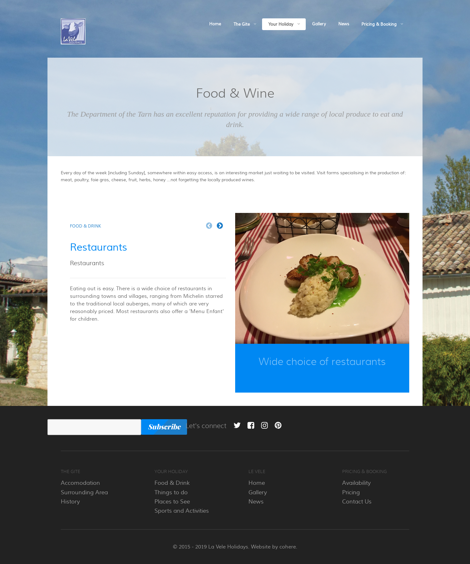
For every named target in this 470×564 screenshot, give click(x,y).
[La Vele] (73, 31)
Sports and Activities (181, 511)
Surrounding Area (84, 492)
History (70, 501)
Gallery (257, 492)
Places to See (172, 501)
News (256, 501)
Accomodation (80, 483)
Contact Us (357, 501)
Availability (356, 483)
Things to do (171, 492)
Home (256, 483)
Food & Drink (172, 483)
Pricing (351, 492)
